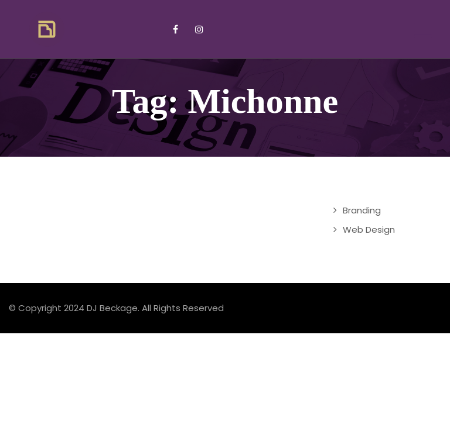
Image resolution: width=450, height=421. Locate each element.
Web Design (369, 229)
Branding (362, 210)
